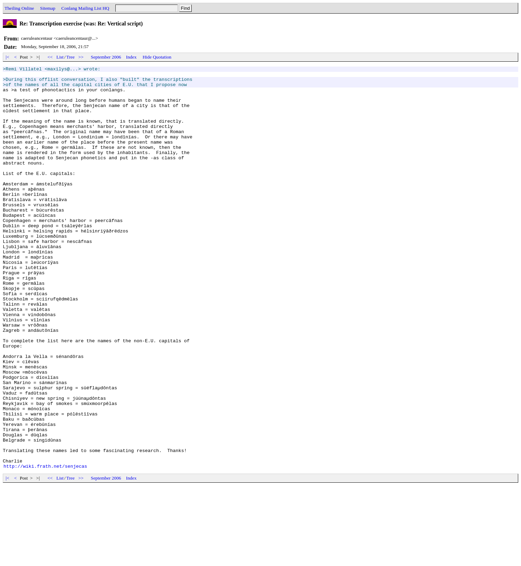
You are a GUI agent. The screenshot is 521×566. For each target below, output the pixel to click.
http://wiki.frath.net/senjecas (45, 546)
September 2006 (106, 57)
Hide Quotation (157, 57)
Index (131, 57)
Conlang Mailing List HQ (85, 8)
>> (81, 57)
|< (7, 57)
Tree (70, 57)
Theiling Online (19, 8)
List (60, 57)
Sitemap (47, 8)
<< (50, 57)
